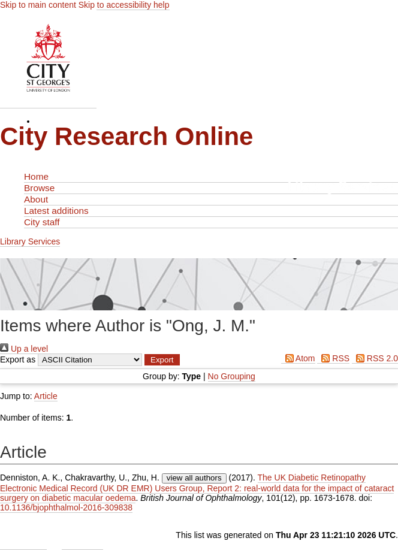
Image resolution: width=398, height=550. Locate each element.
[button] (162, 359)
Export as (17, 359)
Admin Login (23, 544)
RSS (333, 358)
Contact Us (82, 544)
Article (46, 396)
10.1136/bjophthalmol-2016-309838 (66, 507)
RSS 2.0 (375, 358)
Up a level (24, 348)
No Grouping (231, 376)
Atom (298, 358)
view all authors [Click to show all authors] (194, 477)
